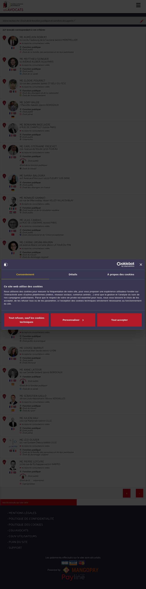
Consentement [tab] (25, 274)
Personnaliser (73, 319)
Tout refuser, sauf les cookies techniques (26, 319)
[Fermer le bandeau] (141, 264)
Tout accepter (119, 319)
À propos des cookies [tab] (120, 274)
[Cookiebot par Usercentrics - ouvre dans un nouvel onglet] (119, 264)
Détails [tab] (73, 274)
